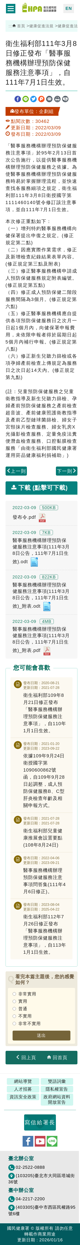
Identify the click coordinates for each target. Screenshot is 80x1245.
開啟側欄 (10, 8)
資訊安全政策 (23, 1096)
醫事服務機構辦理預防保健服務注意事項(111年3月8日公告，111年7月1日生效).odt (41, 552)
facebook (18, 99)
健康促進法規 (41, 26)
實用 (22, 1001)
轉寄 (49, 99)
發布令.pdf (29, 517)
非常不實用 (29, 1023)
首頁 (18, 26)
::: (10, 26)
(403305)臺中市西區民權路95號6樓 (42, 1210)
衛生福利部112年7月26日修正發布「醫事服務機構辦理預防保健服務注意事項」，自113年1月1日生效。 (44, 934)
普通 (22, 1008)
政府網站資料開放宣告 (57, 1099)
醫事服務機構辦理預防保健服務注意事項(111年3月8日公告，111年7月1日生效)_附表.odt (41, 596)
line (25, 99)
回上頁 (26, 1057)
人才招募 (23, 1089)
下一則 (67, 471)
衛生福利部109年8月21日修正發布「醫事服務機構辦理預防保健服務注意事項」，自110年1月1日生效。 (44, 713)
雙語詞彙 (57, 1081)
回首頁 (57, 1057)
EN (68, 8)
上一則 (16, 471)
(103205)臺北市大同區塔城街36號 (41, 1178)
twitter (33, 99)
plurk (41, 99)
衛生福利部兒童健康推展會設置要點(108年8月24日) (43, 838)
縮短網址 (65, 99)
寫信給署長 (40, 1122)
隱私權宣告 (57, 1089)
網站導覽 (23, 1081)
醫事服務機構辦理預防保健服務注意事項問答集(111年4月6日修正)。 (44, 881)
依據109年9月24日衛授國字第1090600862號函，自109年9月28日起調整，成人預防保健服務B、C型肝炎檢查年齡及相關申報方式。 (44, 780)
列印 (57, 99)
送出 (41, 1035)
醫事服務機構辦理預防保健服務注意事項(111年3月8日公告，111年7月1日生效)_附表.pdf (41, 641)
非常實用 (27, 994)
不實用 (25, 1016)
